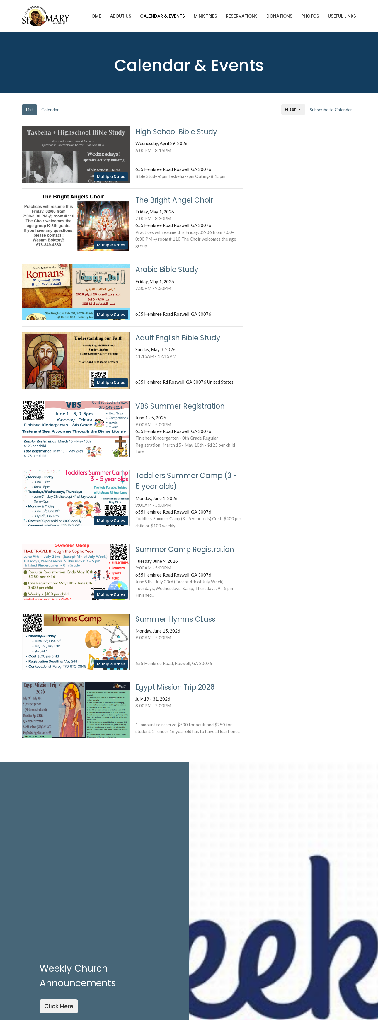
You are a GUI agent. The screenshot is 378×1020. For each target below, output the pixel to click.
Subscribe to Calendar (331, 109)
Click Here (58, 1006)
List (29, 109)
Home (94, 16)
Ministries (205, 16)
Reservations (242, 16)
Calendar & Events (162, 16)
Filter (293, 109)
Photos (310, 16)
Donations (279, 16)
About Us (120, 16)
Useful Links (342, 16)
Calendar (50, 109)
